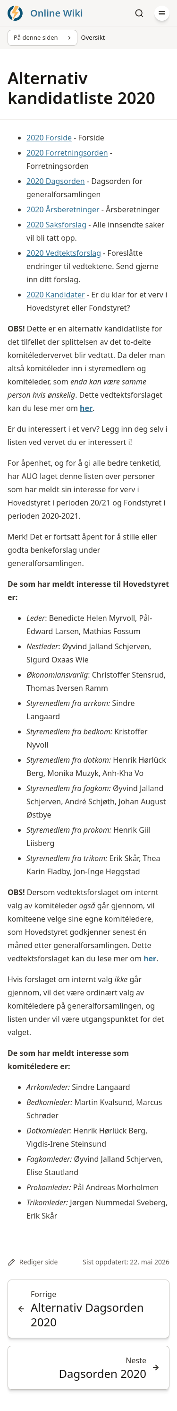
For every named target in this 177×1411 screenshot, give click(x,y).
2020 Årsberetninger (63, 209)
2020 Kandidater (55, 294)
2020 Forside (49, 137)
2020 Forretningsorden (67, 153)
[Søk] (139, 13)
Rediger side (33, 1261)
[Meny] (161, 13)
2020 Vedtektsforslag (63, 253)
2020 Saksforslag (56, 224)
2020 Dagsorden (55, 181)
